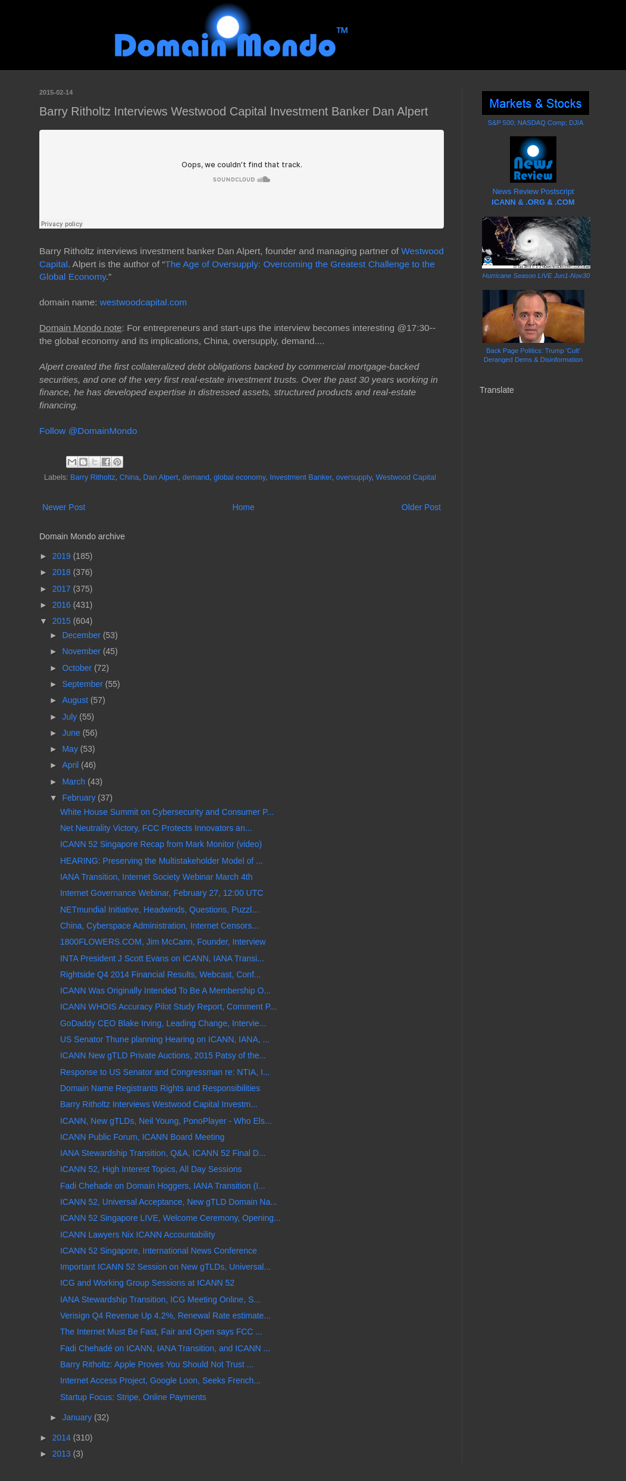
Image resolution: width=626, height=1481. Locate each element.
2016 (62, 605)
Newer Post (63, 507)
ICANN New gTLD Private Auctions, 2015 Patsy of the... (163, 1055)
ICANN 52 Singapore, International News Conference (158, 1250)
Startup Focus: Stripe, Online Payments (133, 1397)
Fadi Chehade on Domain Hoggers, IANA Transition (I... (162, 1186)
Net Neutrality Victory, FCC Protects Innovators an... (156, 828)
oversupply (354, 477)
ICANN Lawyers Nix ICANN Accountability (137, 1234)
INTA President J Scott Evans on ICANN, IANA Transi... (162, 958)
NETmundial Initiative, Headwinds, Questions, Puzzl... (159, 909)
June (72, 733)
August (76, 700)
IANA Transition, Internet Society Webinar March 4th (156, 877)
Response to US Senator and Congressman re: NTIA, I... (165, 1072)
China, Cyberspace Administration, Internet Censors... (159, 925)
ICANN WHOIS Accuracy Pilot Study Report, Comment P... (168, 1006)
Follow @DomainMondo (88, 431)
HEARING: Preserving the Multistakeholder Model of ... (161, 861)
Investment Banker (300, 477)
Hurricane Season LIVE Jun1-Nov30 (536, 275)
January (78, 1417)
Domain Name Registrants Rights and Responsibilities (160, 1088)
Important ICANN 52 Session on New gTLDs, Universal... (165, 1266)
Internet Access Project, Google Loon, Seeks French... (160, 1380)
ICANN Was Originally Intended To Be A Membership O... (165, 990)
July (70, 716)
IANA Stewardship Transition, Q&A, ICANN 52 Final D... (162, 1153)
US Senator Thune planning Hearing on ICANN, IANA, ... (165, 1039)
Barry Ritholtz (92, 477)
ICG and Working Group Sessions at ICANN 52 (147, 1283)
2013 (62, 1453)
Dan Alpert (161, 477)
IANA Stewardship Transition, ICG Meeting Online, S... (160, 1299)
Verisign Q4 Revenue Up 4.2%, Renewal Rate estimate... (165, 1315)
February (80, 797)
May (71, 749)
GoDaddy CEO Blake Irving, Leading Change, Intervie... (163, 1023)
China (129, 477)
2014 (62, 1437)
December (82, 635)
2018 (62, 572)
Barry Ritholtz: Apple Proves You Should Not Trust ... (156, 1364)
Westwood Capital (406, 477)
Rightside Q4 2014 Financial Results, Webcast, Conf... (160, 974)
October (78, 668)
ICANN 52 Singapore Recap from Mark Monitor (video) (161, 844)
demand (195, 477)
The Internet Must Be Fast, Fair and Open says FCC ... (161, 1331)
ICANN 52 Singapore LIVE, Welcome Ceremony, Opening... (170, 1218)
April (71, 765)
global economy (239, 477)
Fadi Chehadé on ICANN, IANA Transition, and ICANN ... (165, 1348)
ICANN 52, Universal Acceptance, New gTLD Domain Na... (168, 1202)
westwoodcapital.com (143, 302)
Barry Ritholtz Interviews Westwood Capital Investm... (159, 1104)
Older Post (421, 507)
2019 (62, 556)
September (83, 684)
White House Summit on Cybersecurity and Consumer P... (167, 812)
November (82, 651)
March (74, 781)
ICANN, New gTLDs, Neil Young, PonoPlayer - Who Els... (166, 1121)
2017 (62, 588)
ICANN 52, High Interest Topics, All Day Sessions (151, 1169)
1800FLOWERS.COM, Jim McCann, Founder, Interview (162, 941)
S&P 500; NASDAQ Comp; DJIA (536, 122)
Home (243, 507)
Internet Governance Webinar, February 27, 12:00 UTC (161, 893)
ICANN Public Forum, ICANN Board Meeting (142, 1137)
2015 (62, 621)
